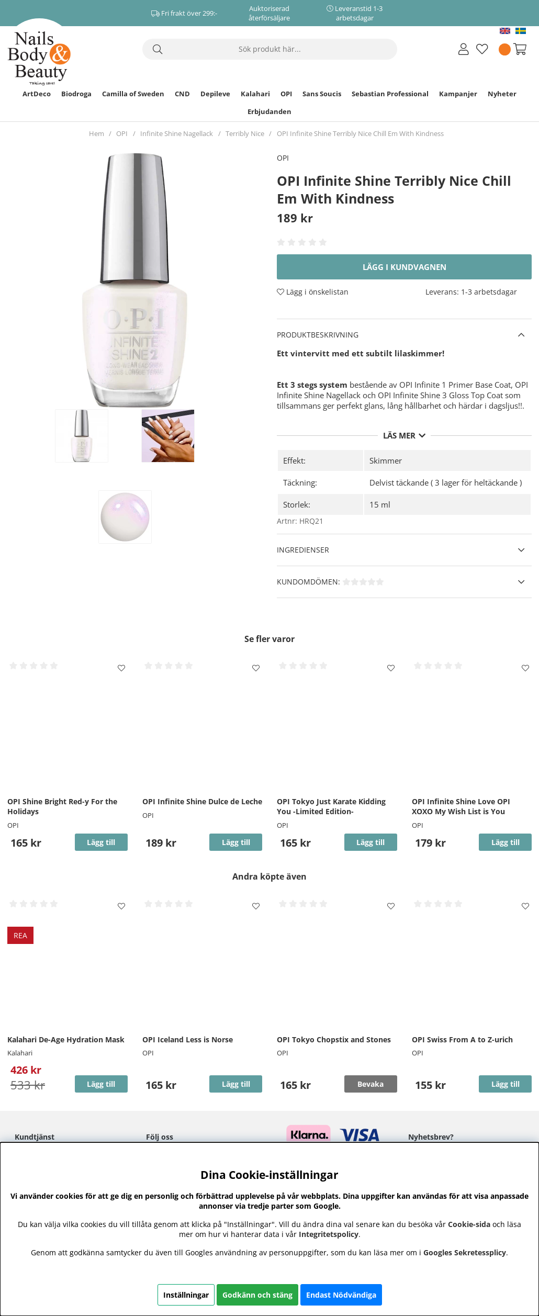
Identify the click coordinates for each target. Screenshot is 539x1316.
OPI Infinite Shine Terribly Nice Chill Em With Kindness (360, 133)
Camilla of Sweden (133, 93)
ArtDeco (37, 93)
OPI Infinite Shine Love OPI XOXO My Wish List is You (461, 806)
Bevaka (370, 1084)
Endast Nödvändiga (341, 1295)
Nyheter (502, 93)
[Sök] (269, 49)
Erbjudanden (269, 111)
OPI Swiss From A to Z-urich (462, 1039)
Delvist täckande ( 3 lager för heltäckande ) (445, 482)
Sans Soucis (321, 93)
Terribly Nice (245, 133)
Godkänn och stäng (257, 1295)
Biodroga (76, 93)
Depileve (215, 93)
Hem (96, 133)
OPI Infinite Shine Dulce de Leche (202, 801)
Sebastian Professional (390, 93)
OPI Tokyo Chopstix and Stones (334, 1039)
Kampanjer (458, 93)
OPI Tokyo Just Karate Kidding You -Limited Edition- (331, 806)
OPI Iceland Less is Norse (187, 1039)
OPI (286, 93)
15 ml (379, 504)
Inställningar (186, 1295)
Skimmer (385, 460)
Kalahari (255, 93)
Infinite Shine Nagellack (176, 133)
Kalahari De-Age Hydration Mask (66, 1039)
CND (182, 93)
